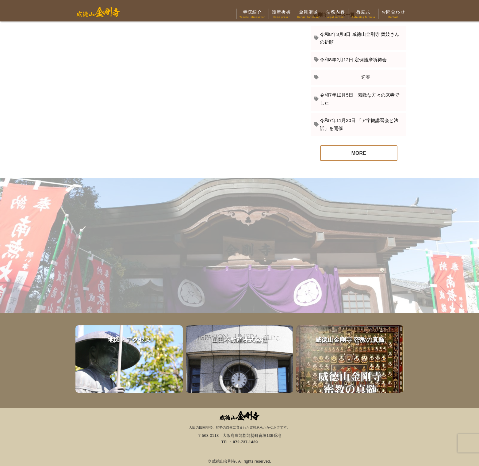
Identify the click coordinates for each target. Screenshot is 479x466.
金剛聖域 (308, 14)
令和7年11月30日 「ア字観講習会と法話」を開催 (359, 124)
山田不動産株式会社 (239, 359)
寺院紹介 (253, 14)
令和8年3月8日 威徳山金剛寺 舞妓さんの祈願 (359, 38)
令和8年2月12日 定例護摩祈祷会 (353, 59)
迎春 (345, 77)
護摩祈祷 (281, 14)
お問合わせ (393, 14)
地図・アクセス (129, 359)
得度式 (363, 14)
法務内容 (335, 14)
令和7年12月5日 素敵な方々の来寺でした (359, 98)
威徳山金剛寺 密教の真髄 (350, 359)
